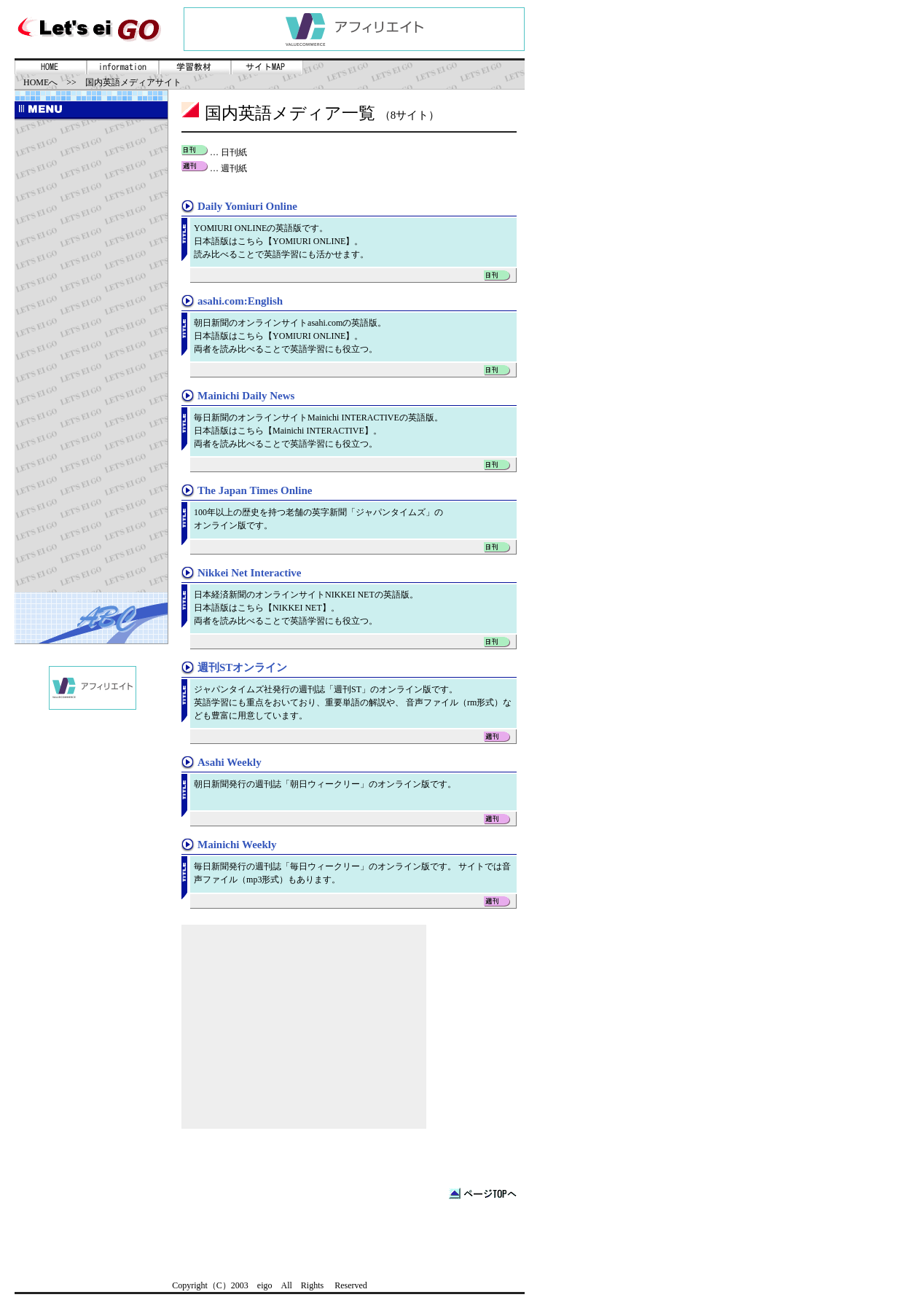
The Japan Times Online (254, 490)
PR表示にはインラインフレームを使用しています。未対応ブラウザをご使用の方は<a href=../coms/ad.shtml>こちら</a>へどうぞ (354, 29)
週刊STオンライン (242, 667)
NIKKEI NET (297, 608)
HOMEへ (40, 82)
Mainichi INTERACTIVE (318, 431)
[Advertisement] (91, 355)
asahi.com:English (240, 301)
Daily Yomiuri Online (247, 206)
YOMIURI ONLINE (309, 241)
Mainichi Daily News (245, 396)
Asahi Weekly (229, 762)
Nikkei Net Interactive (249, 573)
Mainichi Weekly (236, 844)
